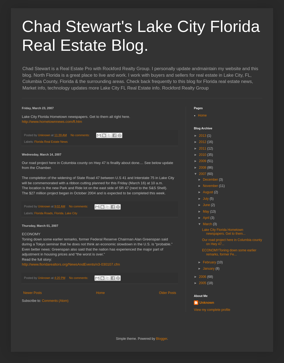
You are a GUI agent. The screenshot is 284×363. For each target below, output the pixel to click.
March (208, 224)
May (206, 211)
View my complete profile (212, 310)
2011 (203, 148)
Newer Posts (32, 293)
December (211, 180)
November (211, 186)
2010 (203, 155)
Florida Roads (43, 213)
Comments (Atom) (55, 301)
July (206, 199)
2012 (203, 142)
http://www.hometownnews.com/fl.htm (52, 122)
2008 (203, 167)
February (210, 262)
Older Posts (167, 293)
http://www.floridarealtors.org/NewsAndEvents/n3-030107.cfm (71, 264)
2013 (203, 136)
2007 (203, 174)
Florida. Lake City (65, 213)
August (208, 192)
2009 (203, 161)
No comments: (80, 135)
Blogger (161, 339)
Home (100, 293)
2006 (203, 277)
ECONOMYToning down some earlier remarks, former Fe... (229, 252)
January (209, 268)
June (207, 205)
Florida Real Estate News (51, 141)
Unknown (206, 303)
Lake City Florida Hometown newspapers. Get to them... (223, 232)
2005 (203, 283)
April (206, 218)
